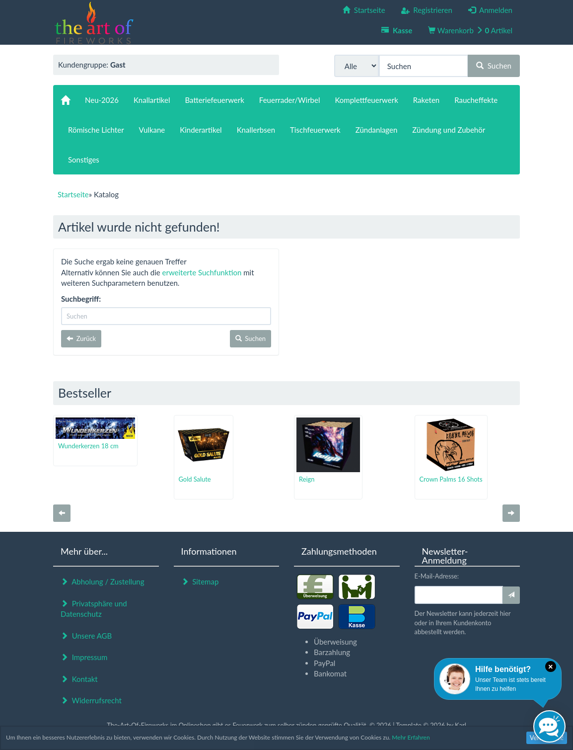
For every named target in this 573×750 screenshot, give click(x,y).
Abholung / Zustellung (102, 581)
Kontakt (79, 678)
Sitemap (200, 581)
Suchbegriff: (81, 298)
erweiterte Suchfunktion (202, 272)
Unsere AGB (86, 635)
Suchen (493, 65)
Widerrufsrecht (91, 700)
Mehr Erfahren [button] (411, 737)
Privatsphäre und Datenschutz (94, 608)
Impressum (84, 657)
